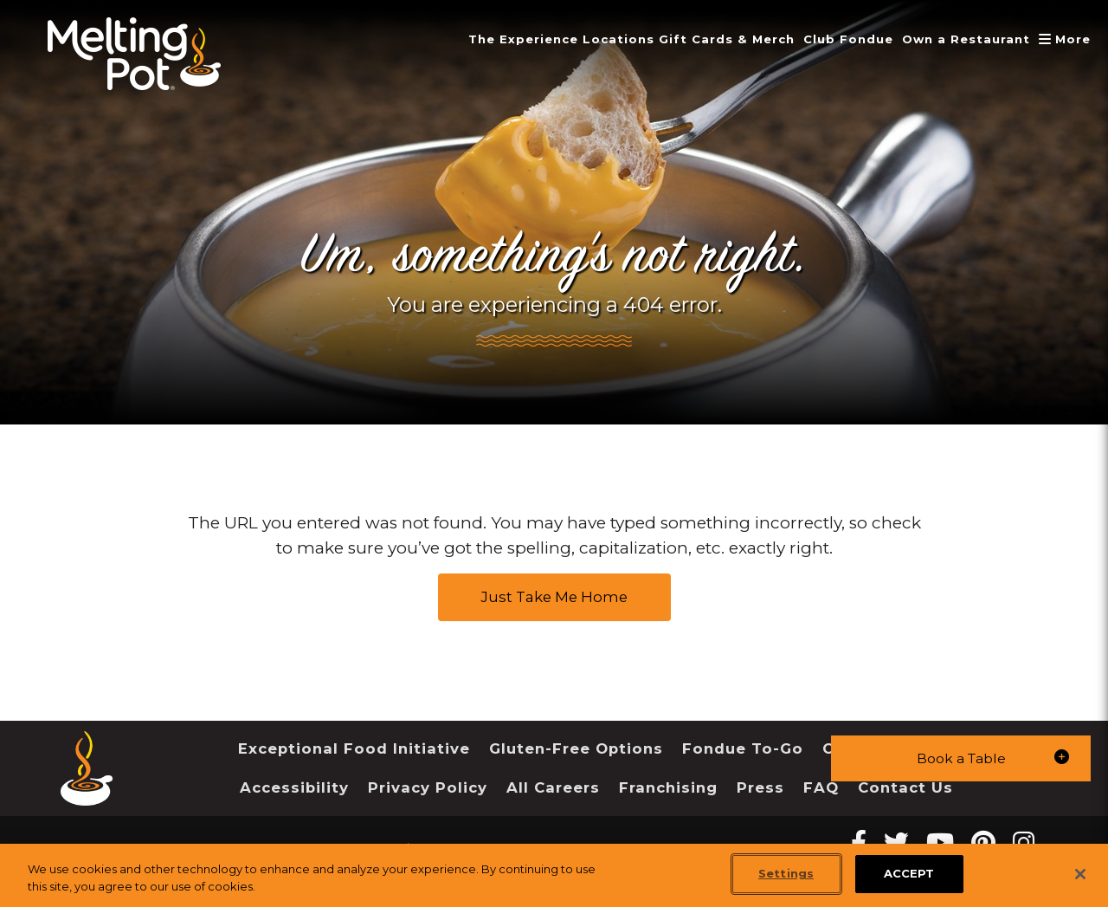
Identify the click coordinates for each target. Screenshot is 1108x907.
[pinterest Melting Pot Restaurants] (983, 842)
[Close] (1080, 874)
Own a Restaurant (959, 39)
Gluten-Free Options (576, 748)
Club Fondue (836, 39)
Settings (786, 873)
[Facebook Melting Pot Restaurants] (858, 842)
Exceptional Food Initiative (354, 748)
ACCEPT (909, 873)
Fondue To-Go (742, 748)
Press (760, 787)
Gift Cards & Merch (709, 39)
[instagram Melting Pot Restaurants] (1023, 842)
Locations (596, 39)
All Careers (553, 787)
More (1065, 39)
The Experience (496, 39)
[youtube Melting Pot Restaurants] (940, 842)
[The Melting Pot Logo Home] (134, 53)
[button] (961, 757)
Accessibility (294, 787)
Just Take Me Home (554, 597)
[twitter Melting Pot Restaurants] (896, 842)
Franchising (668, 787)
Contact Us (905, 787)
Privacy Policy (427, 787)
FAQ (821, 787)
